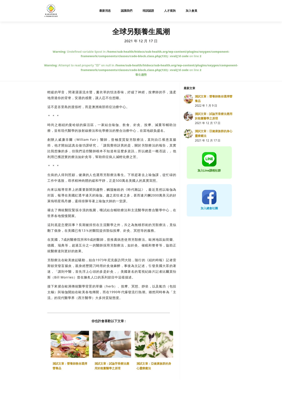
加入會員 (191, 11)
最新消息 (105, 11)
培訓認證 (148, 11)
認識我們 (126, 11)
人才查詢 (170, 11)
